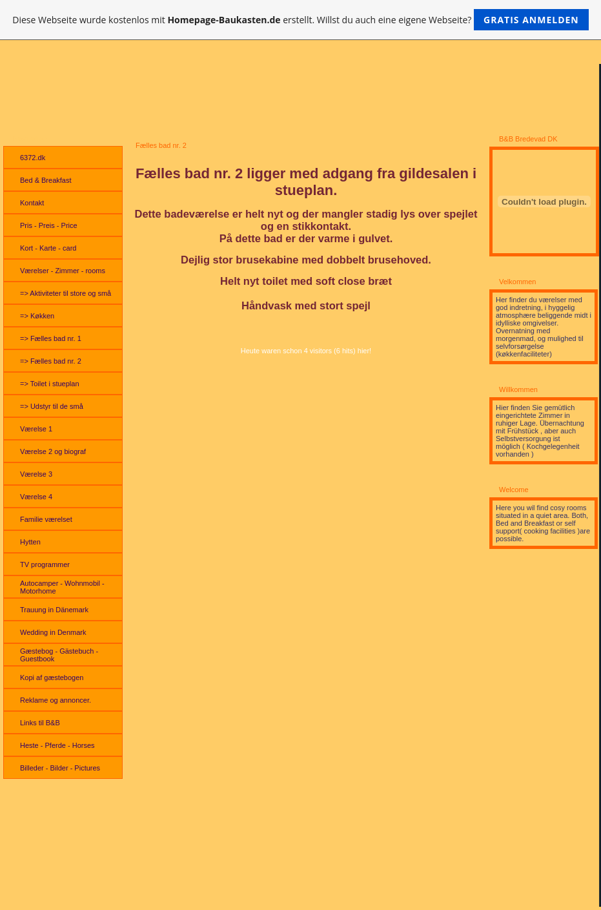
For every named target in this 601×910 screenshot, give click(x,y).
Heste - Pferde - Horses (57, 745)
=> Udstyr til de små (51, 406)
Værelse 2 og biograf (53, 451)
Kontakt (32, 203)
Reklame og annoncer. (55, 700)
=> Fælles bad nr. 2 (50, 361)
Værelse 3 (36, 474)
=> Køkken (37, 316)
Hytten (30, 542)
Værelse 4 (36, 497)
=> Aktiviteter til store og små (65, 293)
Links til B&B (40, 723)
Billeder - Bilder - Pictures (60, 768)
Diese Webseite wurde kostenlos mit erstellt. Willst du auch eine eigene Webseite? (300, 19)
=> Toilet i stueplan (49, 384)
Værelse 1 (36, 429)
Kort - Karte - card (48, 248)
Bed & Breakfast (46, 180)
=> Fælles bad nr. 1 (50, 338)
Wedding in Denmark (53, 632)
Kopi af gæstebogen (51, 677)
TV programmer (45, 564)
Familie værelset (46, 519)
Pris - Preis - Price (48, 225)
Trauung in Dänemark (54, 610)
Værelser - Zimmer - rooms (62, 270)
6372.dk (32, 157)
